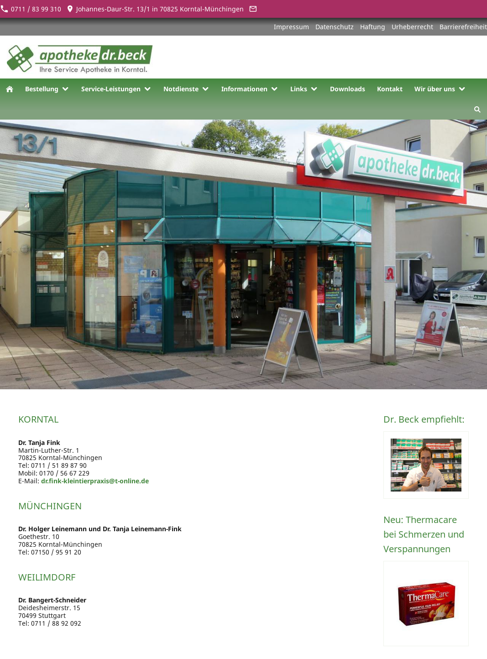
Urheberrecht (412, 26)
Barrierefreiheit (463, 26)
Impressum (291, 26)
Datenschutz (334, 26)
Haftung (372, 26)
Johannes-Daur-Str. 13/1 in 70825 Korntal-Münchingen (155, 9)
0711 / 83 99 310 (30, 9)
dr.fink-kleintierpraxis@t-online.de (95, 480)
